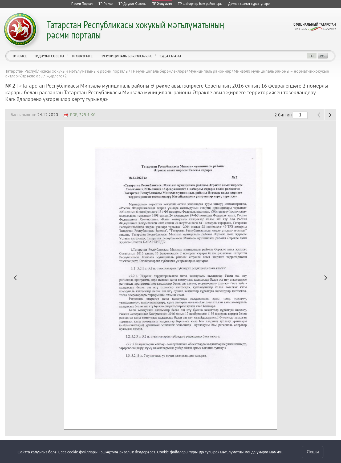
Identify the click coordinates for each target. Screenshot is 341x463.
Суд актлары (170, 56)
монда (250, 452)
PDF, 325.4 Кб (83, 114)
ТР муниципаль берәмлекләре (126, 56)
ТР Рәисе (19, 56)
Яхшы (312, 451)
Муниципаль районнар (210, 71)
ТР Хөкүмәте (81, 56)
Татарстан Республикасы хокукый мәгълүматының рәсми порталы (135, 29)
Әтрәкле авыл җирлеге (41, 76)
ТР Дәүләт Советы (49, 56)
